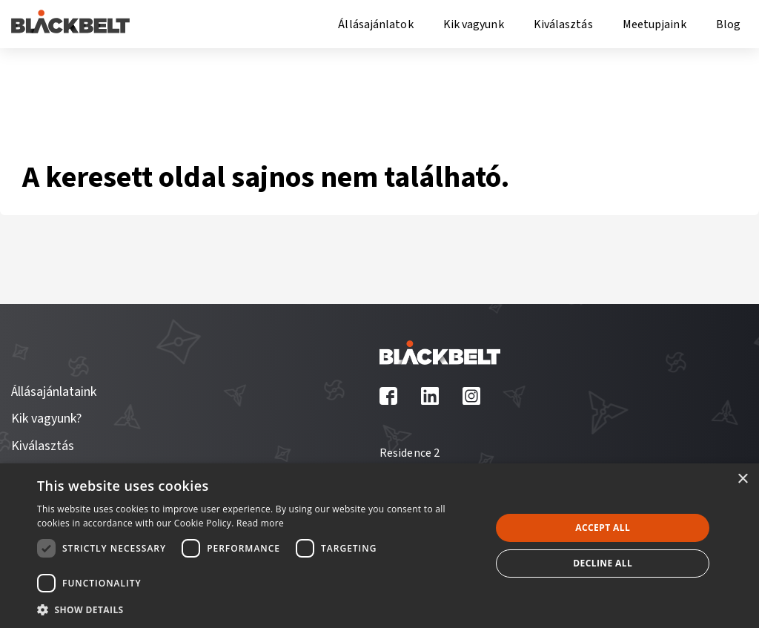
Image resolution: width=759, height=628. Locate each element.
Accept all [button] (602, 527)
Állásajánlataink (53, 392)
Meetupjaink (654, 24)
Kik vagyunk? (46, 418)
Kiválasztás (563, 24)
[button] (257, 609)
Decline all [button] (602, 563)
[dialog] (379, 545)
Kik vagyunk (473, 24)
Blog (728, 24)
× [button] (742, 479)
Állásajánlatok (375, 24)
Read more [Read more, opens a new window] (260, 523)
